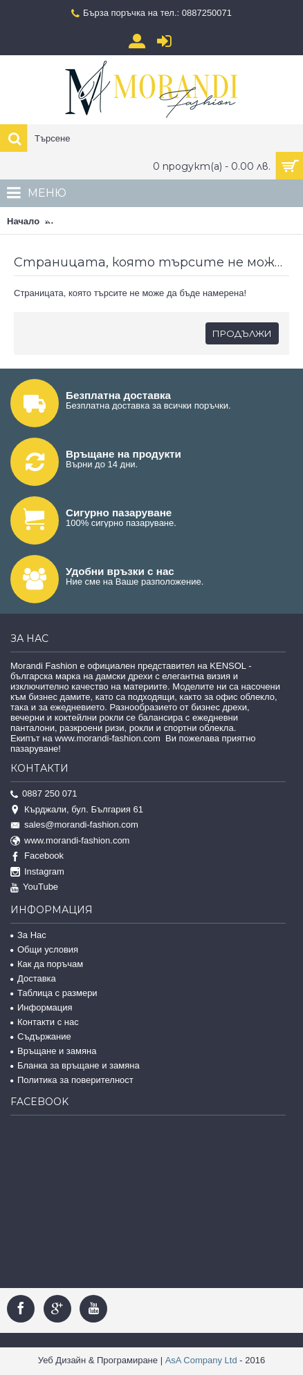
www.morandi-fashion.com (69, 841)
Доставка (33, 978)
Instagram (37, 872)
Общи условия (44, 949)
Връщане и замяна (53, 1051)
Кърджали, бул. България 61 (76, 810)
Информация (41, 1007)
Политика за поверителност (72, 1080)
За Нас (28, 935)
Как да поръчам (46, 964)
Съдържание (40, 1036)
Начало (23, 221)
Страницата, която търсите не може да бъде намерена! (175, 221)
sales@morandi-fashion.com (74, 825)
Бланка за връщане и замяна (75, 1065)
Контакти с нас (44, 1022)
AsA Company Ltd (201, 1360)
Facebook (37, 856)
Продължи (242, 333)
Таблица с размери (54, 993)
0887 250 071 (43, 794)
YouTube (34, 887)
